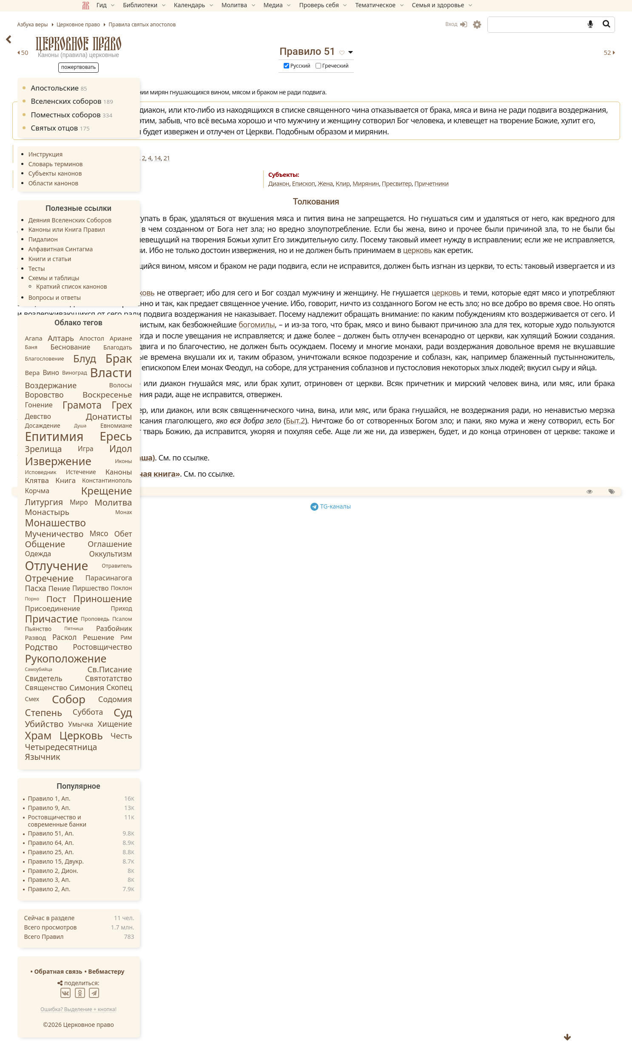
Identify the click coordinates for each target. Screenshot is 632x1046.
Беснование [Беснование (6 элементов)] (131, 347)
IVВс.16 (258, 180)
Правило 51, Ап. (111, 833)
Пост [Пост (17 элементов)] (117, 598)
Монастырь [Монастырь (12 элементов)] (107, 511)
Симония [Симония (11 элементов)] (147, 687)
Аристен (236, 319)
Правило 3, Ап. (109, 880)
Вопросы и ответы (115, 297)
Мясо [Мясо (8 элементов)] (159, 533)
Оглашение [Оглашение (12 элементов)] (170, 543)
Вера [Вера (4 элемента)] (92, 372)
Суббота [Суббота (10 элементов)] (148, 712)
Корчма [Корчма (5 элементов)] (97, 490)
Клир (414, 205)
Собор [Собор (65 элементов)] (129, 699)
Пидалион (103, 239)
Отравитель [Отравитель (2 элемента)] (177, 565)
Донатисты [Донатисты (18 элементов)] (169, 416)
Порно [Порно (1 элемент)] (92, 598)
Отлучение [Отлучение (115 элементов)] (117, 565)
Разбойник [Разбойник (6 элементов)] (175, 628)
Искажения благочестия (254, 205)
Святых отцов (120, 128)
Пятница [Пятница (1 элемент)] (134, 629)
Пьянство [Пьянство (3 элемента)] (98, 629)
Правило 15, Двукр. (116, 861)
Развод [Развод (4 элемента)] (96, 637)
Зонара (234, 239)
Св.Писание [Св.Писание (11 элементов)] (170, 669)
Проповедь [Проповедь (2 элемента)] (155, 618)
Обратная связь (119, 971)
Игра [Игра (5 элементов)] (146, 449)
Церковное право (139, 43)
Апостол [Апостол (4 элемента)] (152, 338)
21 (370, 180)
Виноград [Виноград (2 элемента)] (135, 372)
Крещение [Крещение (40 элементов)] (167, 490)
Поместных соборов (132, 114)
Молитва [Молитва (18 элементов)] (174, 502)
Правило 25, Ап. (111, 852)
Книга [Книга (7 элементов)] (126, 480)
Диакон (350, 205)
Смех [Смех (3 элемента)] (92, 699)
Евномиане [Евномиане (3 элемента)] (177, 425)
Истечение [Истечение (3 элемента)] (141, 472)
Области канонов (114, 183)
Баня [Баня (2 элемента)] (91, 347)
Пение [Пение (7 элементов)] (120, 588)
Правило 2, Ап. (109, 889)
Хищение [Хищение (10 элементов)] (175, 724)
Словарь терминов (116, 164)
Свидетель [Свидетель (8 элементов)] (104, 678)
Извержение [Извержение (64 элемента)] (118, 461)
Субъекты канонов (115, 173)
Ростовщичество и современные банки (117, 821)
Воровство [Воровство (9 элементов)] (104, 394)
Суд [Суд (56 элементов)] (183, 712)
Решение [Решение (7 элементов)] (159, 637)
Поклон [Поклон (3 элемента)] (182, 588)
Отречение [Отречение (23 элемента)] (109, 578)
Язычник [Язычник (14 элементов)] (103, 756)
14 (361, 180)
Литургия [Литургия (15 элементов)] (104, 502)
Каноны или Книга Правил (127, 229)
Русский (368, 66)
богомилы (308, 421)
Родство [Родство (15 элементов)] (101, 647)
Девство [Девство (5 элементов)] (98, 416)
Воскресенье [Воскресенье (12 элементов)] (168, 394)
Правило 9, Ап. (109, 808)
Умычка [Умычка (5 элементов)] (141, 723)
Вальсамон (241, 357)
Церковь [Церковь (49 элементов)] (141, 735)
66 (242, 180)
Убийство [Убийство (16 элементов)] (104, 724)
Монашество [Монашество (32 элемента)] (116, 522)
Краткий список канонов (132, 286)
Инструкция (106, 154)
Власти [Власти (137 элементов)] (172, 372)
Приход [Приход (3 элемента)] (182, 608)
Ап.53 (228, 180)
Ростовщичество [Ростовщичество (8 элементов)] (163, 646)
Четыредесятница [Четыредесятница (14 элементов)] (121, 747)
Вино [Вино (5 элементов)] (111, 373)
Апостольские (119, 88)
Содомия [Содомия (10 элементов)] (176, 699)
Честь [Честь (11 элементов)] (182, 735)
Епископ (375, 205)
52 (548, 52)
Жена (396, 205)
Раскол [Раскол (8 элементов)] (125, 637)
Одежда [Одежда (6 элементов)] (98, 553)
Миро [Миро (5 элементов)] (139, 502)
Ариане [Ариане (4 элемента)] (181, 338)
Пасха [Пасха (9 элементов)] (96, 588)
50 (226, 52)
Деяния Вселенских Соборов (130, 220)
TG (403, 676)
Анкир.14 (307, 180)
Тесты (97, 268)
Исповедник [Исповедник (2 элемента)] (101, 471)
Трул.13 (281, 180)
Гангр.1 (332, 180)
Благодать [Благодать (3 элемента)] (178, 347)
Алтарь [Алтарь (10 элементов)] (121, 338)
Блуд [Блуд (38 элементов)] (145, 358)
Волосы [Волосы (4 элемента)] (181, 385)
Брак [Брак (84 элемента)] (179, 358)
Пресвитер (468, 205)
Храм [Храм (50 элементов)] (98, 735)
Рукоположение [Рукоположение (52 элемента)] (126, 658)
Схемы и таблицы (114, 278)
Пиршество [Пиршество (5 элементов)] (151, 588)
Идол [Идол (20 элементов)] (181, 449)
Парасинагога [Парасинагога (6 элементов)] (169, 578)
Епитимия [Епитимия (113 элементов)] (114, 436)
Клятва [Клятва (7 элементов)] (97, 480)
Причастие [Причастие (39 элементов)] (112, 618)
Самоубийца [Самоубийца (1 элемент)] (99, 669)
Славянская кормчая (261, 522)
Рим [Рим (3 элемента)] (187, 637)
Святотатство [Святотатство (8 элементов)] (169, 678)
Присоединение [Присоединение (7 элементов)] (113, 608)
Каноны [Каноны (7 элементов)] (179, 472)
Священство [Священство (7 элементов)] (106, 688)
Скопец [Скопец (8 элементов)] (180, 687)
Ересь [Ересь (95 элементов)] (176, 436)
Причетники (503, 205)
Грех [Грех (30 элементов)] (182, 405)
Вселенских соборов (132, 101)
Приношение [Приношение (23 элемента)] (163, 598)
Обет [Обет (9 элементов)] (184, 534)
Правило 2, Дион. (113, 871)
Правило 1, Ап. (109, 798)
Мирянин (437, 205)
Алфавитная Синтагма (121, 249)
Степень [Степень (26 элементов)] (104, 712)
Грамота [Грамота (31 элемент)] (142, 405)
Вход (395, 24)
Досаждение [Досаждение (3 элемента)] (103, 425)
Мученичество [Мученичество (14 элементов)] (114, 534)
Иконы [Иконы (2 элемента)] (184, 461)
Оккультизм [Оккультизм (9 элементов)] (171, 554)
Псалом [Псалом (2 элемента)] (183, 618)
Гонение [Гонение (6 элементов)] (99, 404)
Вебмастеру (167, 971)
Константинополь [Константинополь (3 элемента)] (168, 480)
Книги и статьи (110, 259)
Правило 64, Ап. (111, 843)
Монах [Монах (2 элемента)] (184, 512)
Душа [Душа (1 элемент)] (141, 426)
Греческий (403, 66)
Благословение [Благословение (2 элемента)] (105, 358)
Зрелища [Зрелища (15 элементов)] (103, 449)
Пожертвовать (139, 67)
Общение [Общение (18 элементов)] (105, 544)
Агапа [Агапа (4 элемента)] (94, 338)
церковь (489, 303)
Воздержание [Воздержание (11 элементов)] (111, 385)
